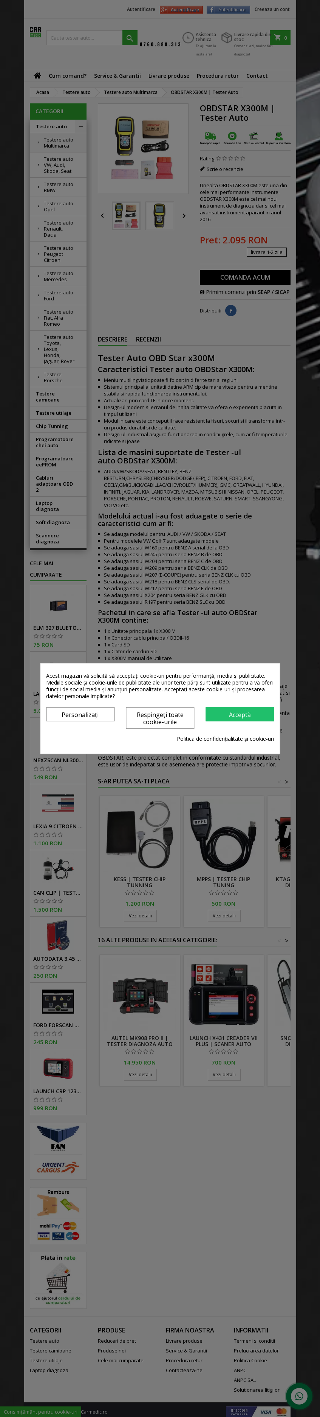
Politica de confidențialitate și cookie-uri (225, 738)
